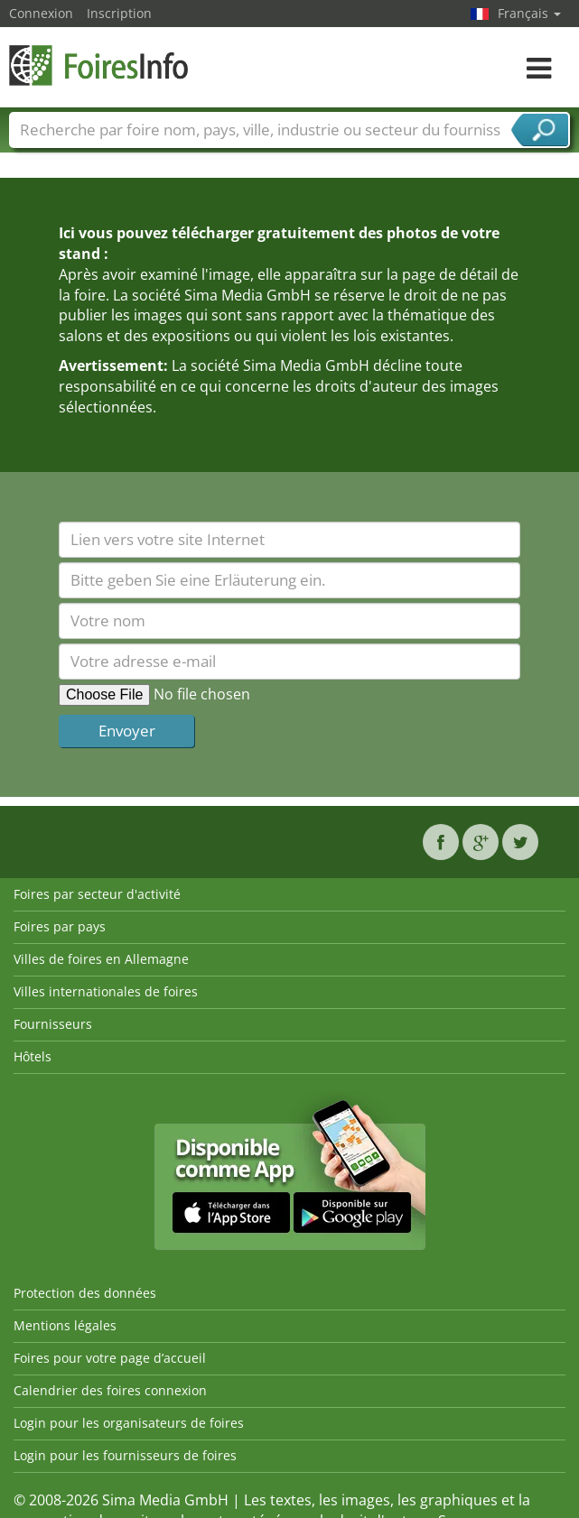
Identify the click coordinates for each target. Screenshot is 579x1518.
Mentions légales (65, 1325)
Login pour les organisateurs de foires (129, 1422)
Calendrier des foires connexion (110, 1390)
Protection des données (85, 1292)
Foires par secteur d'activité (97, 893)
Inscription (119, 13)
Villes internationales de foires (106, 991)
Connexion (41, 13)
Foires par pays (60, 926)
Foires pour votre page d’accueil (110, 1357)
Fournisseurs (53, 1023)
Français (529, 13)
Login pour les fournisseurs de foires (125, 1455)
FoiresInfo (99, 65)
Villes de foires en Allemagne (101, 958)
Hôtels (32, 1056)
